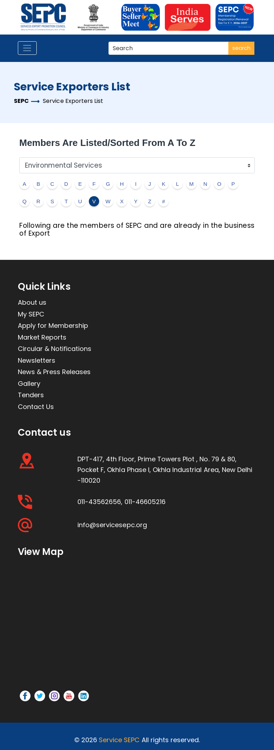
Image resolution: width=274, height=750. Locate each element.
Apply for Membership (53, 325)
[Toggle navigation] (27, 48)
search (241, 48)
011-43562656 (99, 501)
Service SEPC (119, 739)
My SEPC (31, 314)
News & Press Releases (54, 371)
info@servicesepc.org (112, 524)
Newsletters (36, 360)
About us (32, 302)
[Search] (169, 48)
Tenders (31, 394)
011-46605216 (145, 501)
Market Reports (42, 337)
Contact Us (36, 406)
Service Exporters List (73, 101)
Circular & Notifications (54, 348)
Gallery (29, 383)
